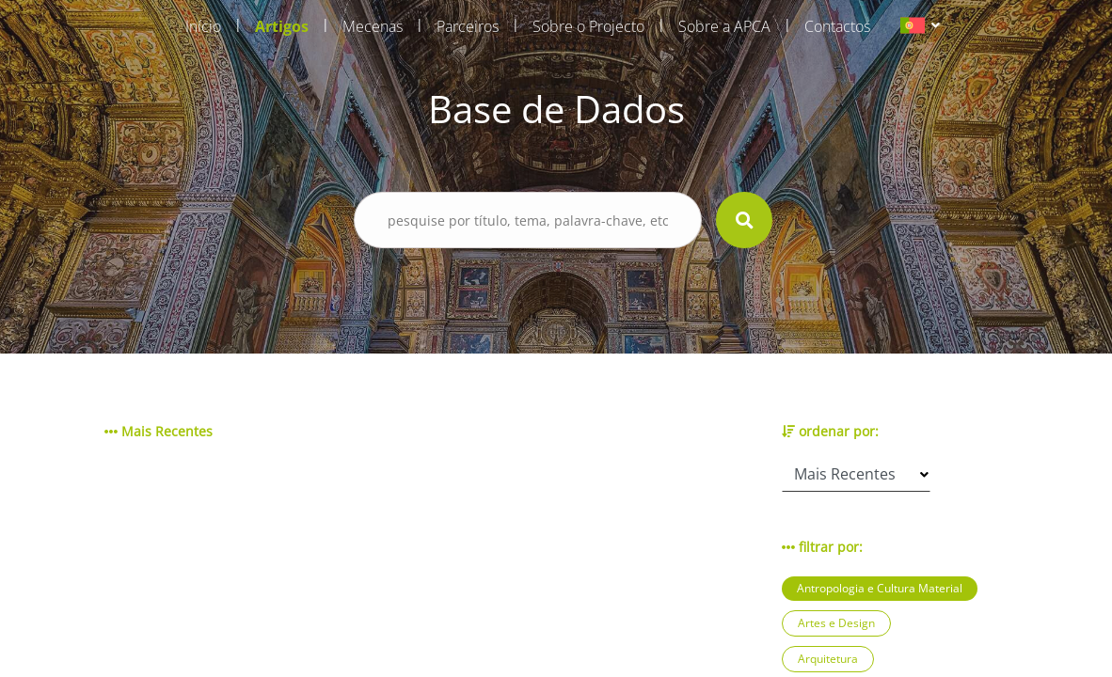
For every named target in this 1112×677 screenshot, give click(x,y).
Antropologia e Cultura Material (879, 588)
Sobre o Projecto (588, 26)
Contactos (837, 26)
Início (203, 26)
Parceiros (468, 26)
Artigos (282, 26)
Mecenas (372, 26)
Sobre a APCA (724, 26)
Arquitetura (828, 659)
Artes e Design (836, 623)
